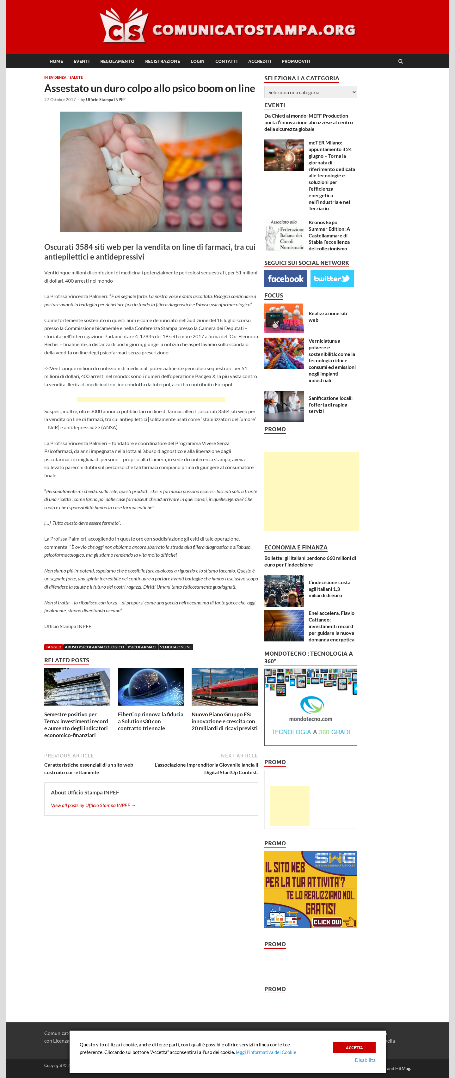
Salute (76, 77)
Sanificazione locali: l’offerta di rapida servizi (331, 404)
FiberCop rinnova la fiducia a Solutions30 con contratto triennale (150, 721)
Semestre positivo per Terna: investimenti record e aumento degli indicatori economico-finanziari (76, 724)
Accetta (354, 1046)
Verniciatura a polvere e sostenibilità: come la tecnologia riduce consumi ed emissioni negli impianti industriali (332, 360)
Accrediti (259, 61)
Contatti (226, 61)
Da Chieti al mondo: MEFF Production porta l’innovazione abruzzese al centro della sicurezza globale (308, 122)
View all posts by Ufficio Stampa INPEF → (93, 805)
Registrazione (162, 61)
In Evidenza (55, 77)
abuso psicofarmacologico (94, 647)
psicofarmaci (142, 647)
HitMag (402, 1068)
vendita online (176, 647)
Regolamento (117, 61)
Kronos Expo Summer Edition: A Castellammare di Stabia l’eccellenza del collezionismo (329, 235)
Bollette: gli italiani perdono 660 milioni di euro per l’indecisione (310, 561)
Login (198, 61)
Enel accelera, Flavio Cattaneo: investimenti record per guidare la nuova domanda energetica (331, 626)
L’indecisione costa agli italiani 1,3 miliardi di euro (329, 588)
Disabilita (365, 1060)
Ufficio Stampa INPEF (106, 99)
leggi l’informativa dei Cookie (266, 1052)
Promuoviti (296, 61)
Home (56, 61)
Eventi (81, 61)
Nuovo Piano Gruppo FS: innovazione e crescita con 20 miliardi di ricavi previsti (225, 721)
